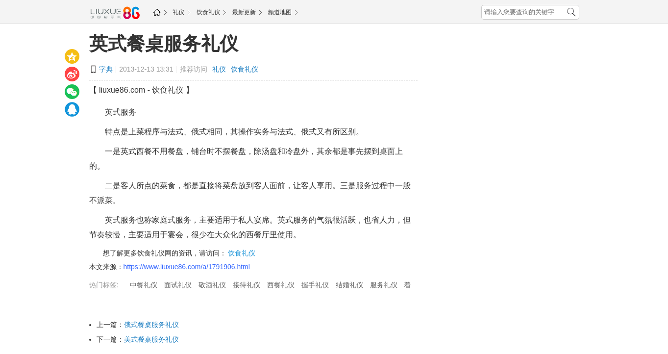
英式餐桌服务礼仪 (163, 43)
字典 (106, 69)
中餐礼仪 (143, 285)
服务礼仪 (383, 285)
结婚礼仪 (349, 285)
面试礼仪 (178, 285)
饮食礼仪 (208, 12)
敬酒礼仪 (212, 285)
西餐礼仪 (281, 285)
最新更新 (244, 12)
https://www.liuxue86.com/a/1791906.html (187, 267)
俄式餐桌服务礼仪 (151, 325)
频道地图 (280, 12)
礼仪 (178, 12)
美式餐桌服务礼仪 (151, 339)
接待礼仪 (246, 285)
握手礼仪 (315, 285)
